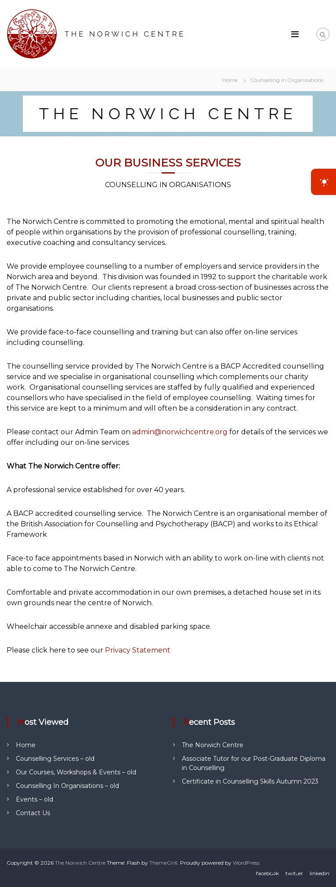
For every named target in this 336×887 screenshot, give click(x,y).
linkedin (319, 873)
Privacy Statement (137, 650)
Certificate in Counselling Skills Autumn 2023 (250, 781)
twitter (294, 873)
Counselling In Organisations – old (67, 786)
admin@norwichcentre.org (180, 432)
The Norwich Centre (212, 745)
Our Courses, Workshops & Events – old (76, 772)
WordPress (246, 862)
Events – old (34, 799)
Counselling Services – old (55, 759)
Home (26, 745)
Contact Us (33, 813)
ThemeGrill (163, 862)
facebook (267, 873)
